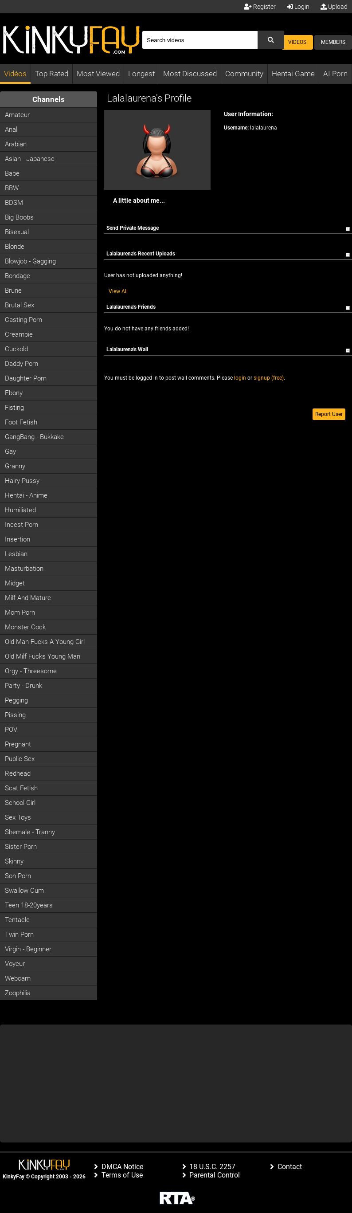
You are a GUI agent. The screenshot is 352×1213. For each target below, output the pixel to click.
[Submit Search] (271, 40)
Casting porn (23, 320)
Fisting (14, 408)
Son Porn (18, 876)
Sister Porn (21, 847)
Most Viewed (98, 73)
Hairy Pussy (22, 481)
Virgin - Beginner (28, 949)
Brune (13, 290)
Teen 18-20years (29, 905)
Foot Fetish (21, 422)
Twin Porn (19, 934)
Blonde (14, 247)
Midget (15, 583)
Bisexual (17, 232)
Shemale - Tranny (30, 832)
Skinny (14, 861)
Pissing (15, 715)
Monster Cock (25, 627)
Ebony (14, 393)
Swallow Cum (24, 891)
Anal (11, 129)
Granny (15, 466)
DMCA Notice (122, 1166)
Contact (290, 1166)
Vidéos (15, 73)
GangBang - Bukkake (34, 437)
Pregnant (18, 744)
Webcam (18, 978)
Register (260, 6)
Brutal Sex (19, 305)
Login (298, 6)
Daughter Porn (26, 378)
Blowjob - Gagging (30, 261)
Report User (329, 414)
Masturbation (24, 569)
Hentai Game (293, 73)
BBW (12, 188)
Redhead (18, 773)
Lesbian (16, 554)
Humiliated (20, 510)
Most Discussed (190, 73)
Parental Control (214, 1175)
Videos (297, 42)
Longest (141, 73)
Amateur (17, 115)
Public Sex (20, 759)
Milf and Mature (28, 598)
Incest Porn (21, 525)
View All (118, 291)
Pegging (16, 700)
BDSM (14, 203)
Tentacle (17, 920)
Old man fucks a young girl (45, 642)
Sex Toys (18, 817)
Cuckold (16, 349)
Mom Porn (20, 612)
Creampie (19, 334)
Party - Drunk (23, 686)
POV (11, 730)
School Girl (20, 803)
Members (333, 42)
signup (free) (269, 378)
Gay (10, 451)
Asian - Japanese (30, 159)
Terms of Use (122, 1175)
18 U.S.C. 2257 (212, 1166)
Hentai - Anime (26, 495)
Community (244, 73)
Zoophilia (18, 993)
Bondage (17, 276)
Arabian (16, 144)
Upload (334, 6)
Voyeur (15, 964)
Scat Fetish (21, 788)
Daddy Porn (21, 364)
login (240, 378)
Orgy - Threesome (31, 671)
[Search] (200, 40)
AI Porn (335, 73)
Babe (12, 173)
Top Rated (51, 73)
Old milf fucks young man (42, 656)
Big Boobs (19, 217)
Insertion (17, 539)
